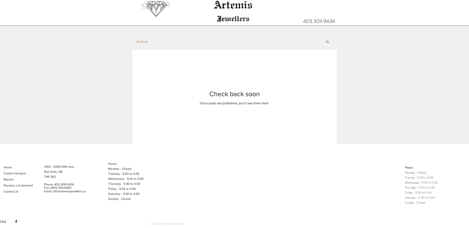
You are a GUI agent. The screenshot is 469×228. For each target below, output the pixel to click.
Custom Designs (15, 173)
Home (8, 167)
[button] (327, 42)
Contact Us (11, 191)
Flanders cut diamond (18, 185)
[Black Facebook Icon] (16, 221)
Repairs (9, 179)
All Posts (142, 41)
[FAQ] (5, 221)
